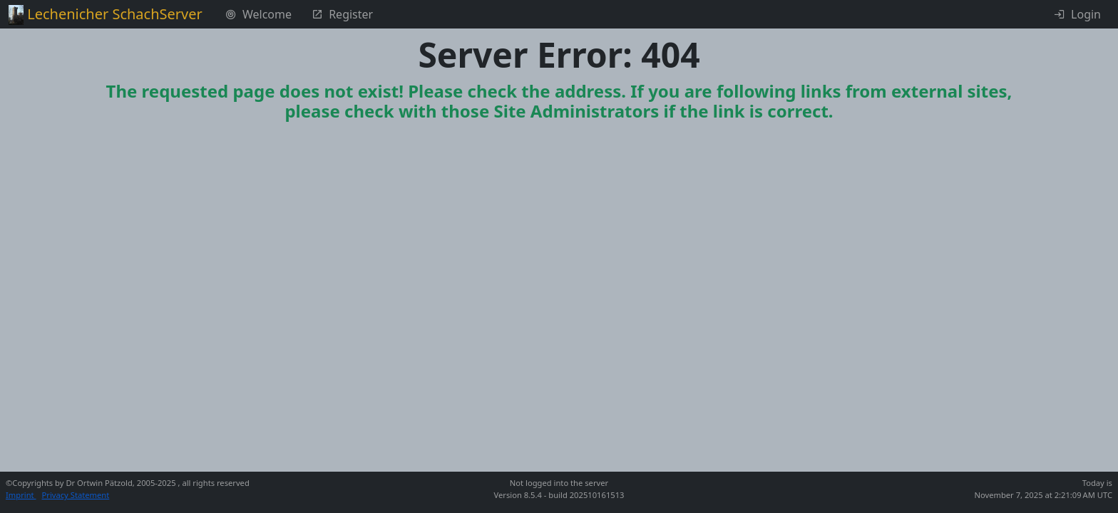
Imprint (21, 494)
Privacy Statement (76, 494)
